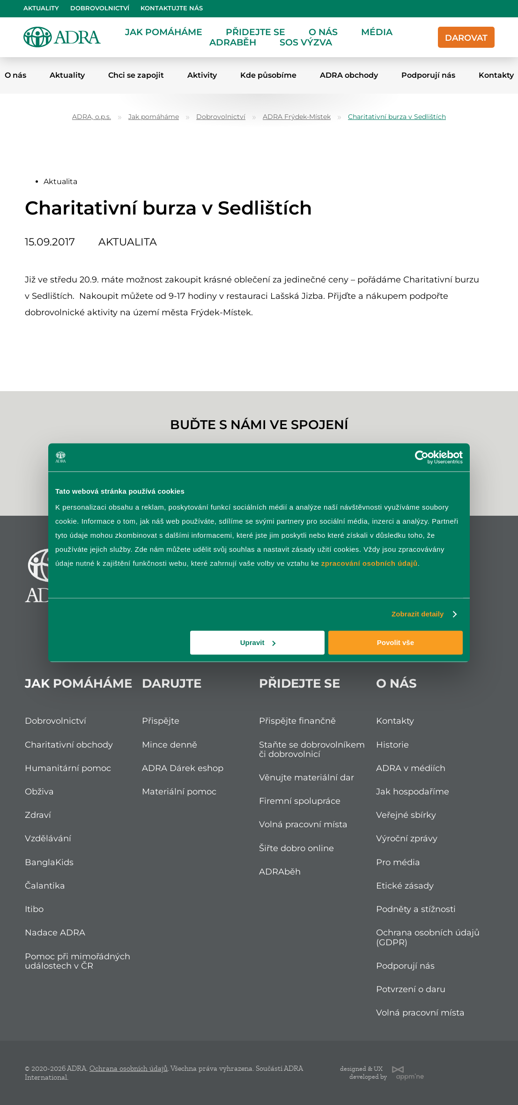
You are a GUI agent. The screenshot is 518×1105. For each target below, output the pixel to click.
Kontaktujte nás (172, 8)
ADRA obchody (349, 75)
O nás (323, 31)
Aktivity (202, 75)
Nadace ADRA (55, 932)
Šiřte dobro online (296, 848)
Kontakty (395, 721)
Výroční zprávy (406, 838)
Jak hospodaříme (412, 791)
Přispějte (160, 721)
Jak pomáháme (163, 31)
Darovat (466, 38)
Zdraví (38, 815)
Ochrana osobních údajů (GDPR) (428, 937)
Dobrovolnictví (99, 8)
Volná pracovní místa (303, 824)
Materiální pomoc (179, 791)
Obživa (39, 791)
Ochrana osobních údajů (128, 1068)
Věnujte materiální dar (306, 777)
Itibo (34, 909)
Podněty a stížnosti (416, 909)
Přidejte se (255, 31)
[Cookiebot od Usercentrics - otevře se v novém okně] (422, 457)
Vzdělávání (48, 838)
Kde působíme (268, 75)
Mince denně (169, 744)
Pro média (398, 862)
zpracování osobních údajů (369, 563)
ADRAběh (232, 42)
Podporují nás (428, 75)
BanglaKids (49, 862)
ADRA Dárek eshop (182, 768)
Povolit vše (395, 642)
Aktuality (41, 8)
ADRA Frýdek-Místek (297, 116)
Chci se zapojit (136, 75)
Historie (392, 744)
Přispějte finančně (297, 721)
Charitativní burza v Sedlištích (397, 116)
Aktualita (60, 181)
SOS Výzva (306, 42)
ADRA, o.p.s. (91, 116)
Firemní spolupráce (299, 801)
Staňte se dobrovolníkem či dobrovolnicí (312, 749)
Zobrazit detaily (418, 614)
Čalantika (45, 885)
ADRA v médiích (410, 768)
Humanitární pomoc (68, 768)
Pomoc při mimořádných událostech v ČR (77, 961)
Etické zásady (405, 885)
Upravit (258, 642)
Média (376, 31)
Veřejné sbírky (406, 815)
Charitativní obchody (69, 744)
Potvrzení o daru (410, 989)
